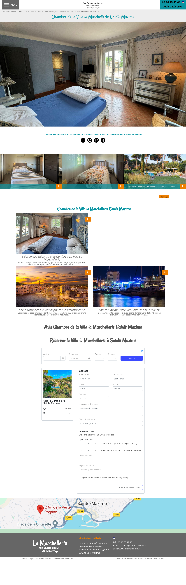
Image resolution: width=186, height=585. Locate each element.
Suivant (164, 197)
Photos (13, 11)
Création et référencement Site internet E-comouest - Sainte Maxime (140, 559)
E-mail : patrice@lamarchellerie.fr (129, 545)
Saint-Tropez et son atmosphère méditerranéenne (52, 310)
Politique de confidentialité (54, 559)
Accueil (6, 11)
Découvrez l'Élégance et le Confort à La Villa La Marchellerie (52, 258)
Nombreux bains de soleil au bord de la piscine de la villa (152, 186)
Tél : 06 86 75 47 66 (122, 542)
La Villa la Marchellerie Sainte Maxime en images (37, 11)
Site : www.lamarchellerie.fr (126, 548)
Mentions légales (28, 559)
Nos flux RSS (69, 559)
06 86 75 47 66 (171, 2)
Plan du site (39, 559)
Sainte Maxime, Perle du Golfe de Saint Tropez (129, 310)
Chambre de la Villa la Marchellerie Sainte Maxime (79, 11)
